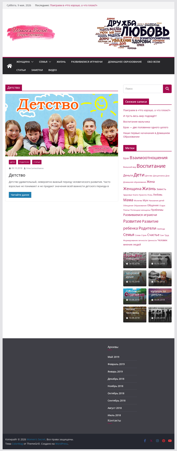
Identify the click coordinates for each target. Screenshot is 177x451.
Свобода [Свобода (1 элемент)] (161, 229)
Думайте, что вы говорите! (132, 255)
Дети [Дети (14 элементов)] (139, 174)
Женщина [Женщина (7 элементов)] (132, 188)
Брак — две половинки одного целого (145, 127)
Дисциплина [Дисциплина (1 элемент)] (159, 175)
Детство (17, 175)
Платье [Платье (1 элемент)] (126, 210)
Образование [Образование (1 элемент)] (140, 205)
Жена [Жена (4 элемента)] (151, 182)
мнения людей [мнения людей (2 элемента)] (132, 244)
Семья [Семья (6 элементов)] (128, 234)
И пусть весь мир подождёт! (140, 116)
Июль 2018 (114, 415)
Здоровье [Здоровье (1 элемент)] (127, 195)
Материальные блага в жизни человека (134, 307)
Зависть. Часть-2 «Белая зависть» (157, 253)
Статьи (21, 70)
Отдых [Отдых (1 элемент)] (162, 205)
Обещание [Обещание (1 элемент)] (128, 205)
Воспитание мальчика (136, 121)
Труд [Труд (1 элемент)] (167, 235)
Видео (52, 70)
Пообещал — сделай (133, 293)
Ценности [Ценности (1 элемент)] (152, 240)
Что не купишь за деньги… (158, 291)
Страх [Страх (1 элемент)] (144, 235)
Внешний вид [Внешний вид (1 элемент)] (129, 167)
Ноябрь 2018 (115, 386)
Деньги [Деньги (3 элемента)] (128, 175)
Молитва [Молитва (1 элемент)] (138, 200)
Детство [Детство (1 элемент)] (148, 175)
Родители (24, 162)
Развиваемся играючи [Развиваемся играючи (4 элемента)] (140, 215)
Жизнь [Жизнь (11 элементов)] (149, 188)
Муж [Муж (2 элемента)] (145, 200)
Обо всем (153, 61)
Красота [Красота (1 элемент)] (143, 195)
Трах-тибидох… (158, 275)
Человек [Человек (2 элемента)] (162, 240)
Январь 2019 (115, 371)
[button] (32, 61)
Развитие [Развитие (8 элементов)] (132, 221)
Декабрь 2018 (116, 378)
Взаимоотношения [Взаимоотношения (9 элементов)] (148, 157)
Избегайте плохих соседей (158, 309)
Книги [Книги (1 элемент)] (135, 195)
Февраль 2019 (116, 364)
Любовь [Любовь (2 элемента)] (157, 194)
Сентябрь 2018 (116, 400)
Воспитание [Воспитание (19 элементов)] (151, 165)
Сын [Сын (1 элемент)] (162, 235)
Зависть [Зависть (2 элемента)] (161, 189)
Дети (12, 162)
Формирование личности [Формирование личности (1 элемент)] (135, 240)
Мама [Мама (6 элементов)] (128, 199)
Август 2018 (115, 408)
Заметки (37, 70)
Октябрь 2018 (116, 393)
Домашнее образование (125, 61)
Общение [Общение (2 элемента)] (153, 205)
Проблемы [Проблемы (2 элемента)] (157, 209)
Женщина (23, 61)
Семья (43, 61)
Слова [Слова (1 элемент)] (138, 235)
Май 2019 (113, 356)
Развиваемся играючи (87, 61)
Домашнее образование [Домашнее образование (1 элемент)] (134, 182)
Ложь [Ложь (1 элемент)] (149, 195)
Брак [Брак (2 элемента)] (126, 158)
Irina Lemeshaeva (35, 168)
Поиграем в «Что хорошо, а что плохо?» (73, 5)
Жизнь (61, 61)
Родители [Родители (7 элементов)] (147, 228)
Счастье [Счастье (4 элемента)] (153, 235)
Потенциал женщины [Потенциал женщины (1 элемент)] (140, 210)
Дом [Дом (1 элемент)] (167, 175)
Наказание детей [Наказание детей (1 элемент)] (156, 200)
